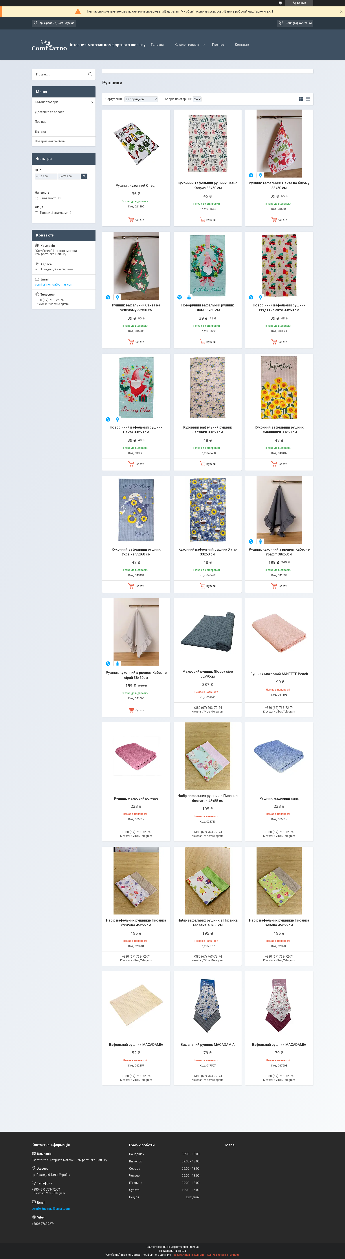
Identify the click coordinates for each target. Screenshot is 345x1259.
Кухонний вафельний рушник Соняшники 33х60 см (279, 429)
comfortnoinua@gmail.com (54, 284)
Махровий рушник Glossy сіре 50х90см (207, 673)
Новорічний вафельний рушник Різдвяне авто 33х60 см (279, 307)
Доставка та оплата (49, 112)
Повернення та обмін (50, 141)
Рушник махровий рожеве (136, 798)
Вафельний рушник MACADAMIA (136, 1045)
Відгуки (40, 131)
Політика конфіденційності (223, 1254)
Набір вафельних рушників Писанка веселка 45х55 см (208, 922)
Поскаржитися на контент (188, 1254)
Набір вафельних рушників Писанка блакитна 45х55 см (208, 798)
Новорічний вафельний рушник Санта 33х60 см (136, 429)
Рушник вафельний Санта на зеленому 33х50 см (136, 307)
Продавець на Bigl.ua (172, 1250)
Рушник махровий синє (279, 798)
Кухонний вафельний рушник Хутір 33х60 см (207, 551)
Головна (157, 44)
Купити (139, 219)
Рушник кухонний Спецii (136, 185)
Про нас (218, 44)
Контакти (242, 44)
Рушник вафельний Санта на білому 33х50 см (279, 185)
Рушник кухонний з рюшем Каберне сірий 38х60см (136, 675)
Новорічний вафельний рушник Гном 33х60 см (207, 307)
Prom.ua (194, 1246)
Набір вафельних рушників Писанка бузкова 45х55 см (136, 922)
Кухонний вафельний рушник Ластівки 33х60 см (207, 429)
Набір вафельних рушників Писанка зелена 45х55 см (279, 922)
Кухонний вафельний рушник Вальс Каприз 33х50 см (208, 185)
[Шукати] (90, 74)
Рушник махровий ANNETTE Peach (279, 674)
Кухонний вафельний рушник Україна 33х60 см (136, 551)
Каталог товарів (187, 44)
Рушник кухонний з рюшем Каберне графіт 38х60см (279, 551)
